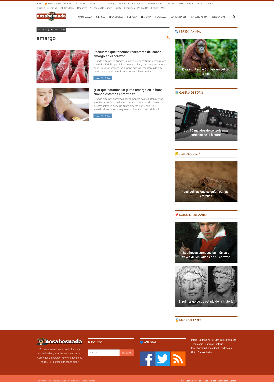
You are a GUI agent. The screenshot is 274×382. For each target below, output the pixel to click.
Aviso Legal (185, 376)
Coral (199, 3)
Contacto (233, 376)
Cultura (132, 12)
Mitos (93, 3)
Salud (101, 3)
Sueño (122, 3)
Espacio (68, 3)
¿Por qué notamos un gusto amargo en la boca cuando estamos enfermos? (128, 88)
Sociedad (160, 12)
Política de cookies (200, 376)
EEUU (181, 3)
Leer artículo (102, 73)
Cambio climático (155, 3)
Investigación (199, 12)
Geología (111, 3)
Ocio (193, 348)
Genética (171, 3)
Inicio (39, 3)
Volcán (190, 3)
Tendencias (225, 343)
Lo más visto (206, 335)
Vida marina (81, 3)
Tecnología (116, 12)
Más (208, 3)
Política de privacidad (219, 376)
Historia (146, 12)
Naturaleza (85, 12)
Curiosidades (178, 12)
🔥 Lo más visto (53, 3)
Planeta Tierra (135, 3)
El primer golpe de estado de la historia (206, 297)
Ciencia (100, 12)
